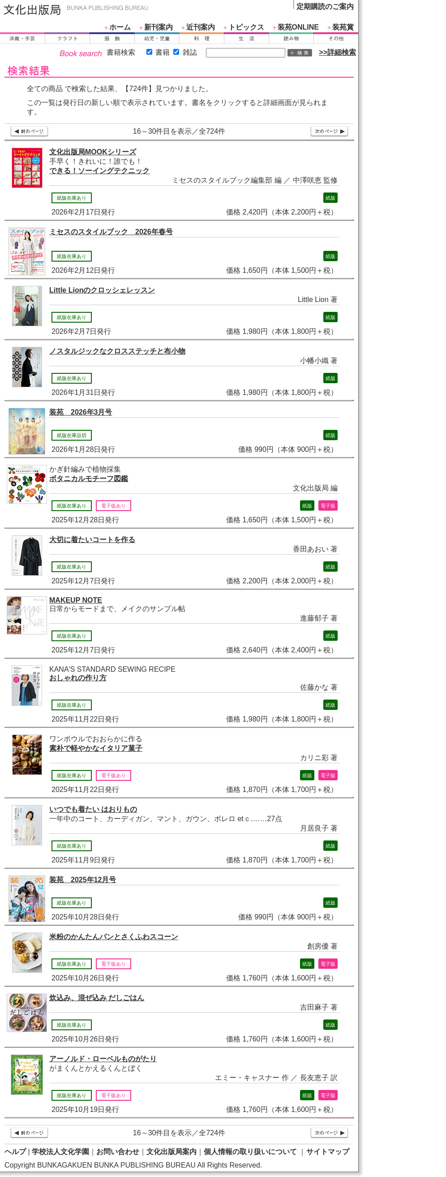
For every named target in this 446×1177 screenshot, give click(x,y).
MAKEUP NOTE (75, 600)
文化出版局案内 (171, 1151)
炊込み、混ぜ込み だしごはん (96, 998)
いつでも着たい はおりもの (93, 809)
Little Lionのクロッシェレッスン (102, 290)
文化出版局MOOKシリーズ (92, 152)
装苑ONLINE (298, 27)
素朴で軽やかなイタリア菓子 (95, 748)
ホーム (120, 27)
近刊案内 (200, 27)
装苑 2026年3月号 (80, 412)
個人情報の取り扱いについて (250, 1151)
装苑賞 (343, 27)
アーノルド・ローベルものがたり (103, 1059)
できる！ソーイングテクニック (99, 171)
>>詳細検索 (337, 52)
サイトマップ (327, 1151)
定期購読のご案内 (325, 6)
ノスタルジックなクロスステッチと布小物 (117, 351)
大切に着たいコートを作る (92, 539)
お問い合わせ (117, 1151)
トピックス (246, 27)
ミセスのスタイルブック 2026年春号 (111, 232)
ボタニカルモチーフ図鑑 (88, 478)
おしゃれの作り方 (78, 678)
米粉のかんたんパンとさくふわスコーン (113, 937)
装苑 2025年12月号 (82, 880)
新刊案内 (158, 27)
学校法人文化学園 (60, 1151)
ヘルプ (15, 1151)
